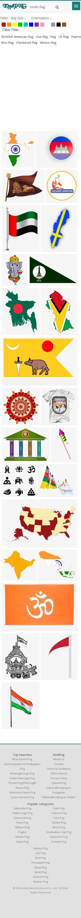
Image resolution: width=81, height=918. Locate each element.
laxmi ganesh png (22, 797)
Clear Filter (10, 29)
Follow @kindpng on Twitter (59, 797)
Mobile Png (22, 837)
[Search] (57, 7)
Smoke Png (59, 822)
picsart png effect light (22, 783)
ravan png (22, 788)
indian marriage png (22, 778)
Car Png (40, 853)
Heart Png (22, 841)
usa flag (42, 37)
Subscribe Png (22, 808)
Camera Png (58, 813)
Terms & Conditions (59, 768)
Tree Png (58, 818)
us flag (64, 37)
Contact (58, 764)
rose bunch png (22, 759)
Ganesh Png (40, 877)
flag (53, 37)
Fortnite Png (58, 841)
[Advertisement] (40, 87)
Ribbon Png (22, 827)
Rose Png (22, 822)
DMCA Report (59, 773)
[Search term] (46, 7)
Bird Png (40, 858)
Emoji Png (40, 867)
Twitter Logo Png (22, 813)
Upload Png (59, 783)
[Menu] (76, 6)
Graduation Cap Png (58, 832)
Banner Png (40, 881)
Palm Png (59, 808)
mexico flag (48, 42)
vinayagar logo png (22, 773)
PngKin (22, 832)
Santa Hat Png (22, 818)
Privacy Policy (58, 778)
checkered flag (27, 42)
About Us (58, 759)
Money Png (40, 848)
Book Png (40, 872)
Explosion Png (58, 837)
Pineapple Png (40, 862)
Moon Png (59, 827)
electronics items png (22, 792)
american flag (24, 37)
